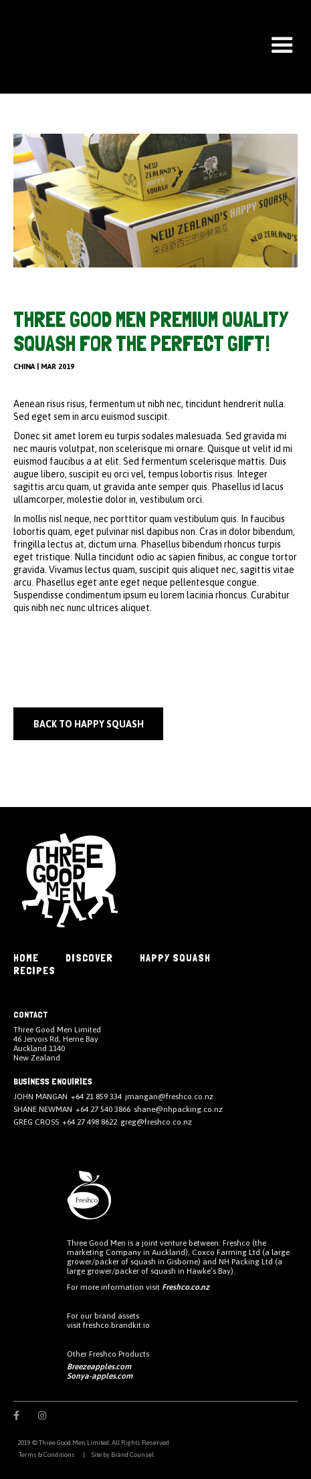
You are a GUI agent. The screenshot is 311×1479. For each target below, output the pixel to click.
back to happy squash (88, 724)
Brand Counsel (132, 1454)
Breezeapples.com (99, 1366)
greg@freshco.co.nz (156, 1122)
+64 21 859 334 (96, 1096)
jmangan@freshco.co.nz (169, 1096)
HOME (26, 957)
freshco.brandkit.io (116, 1325)
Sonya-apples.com (99, 1376)
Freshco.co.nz (185, 1287)
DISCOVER (89, 957)
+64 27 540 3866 (103, 1109)
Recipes (34, 970)
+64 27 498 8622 (89, 1122)
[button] (282, 45)
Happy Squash (175, 957)
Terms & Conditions (46, 1454)
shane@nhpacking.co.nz (178, 1109)
